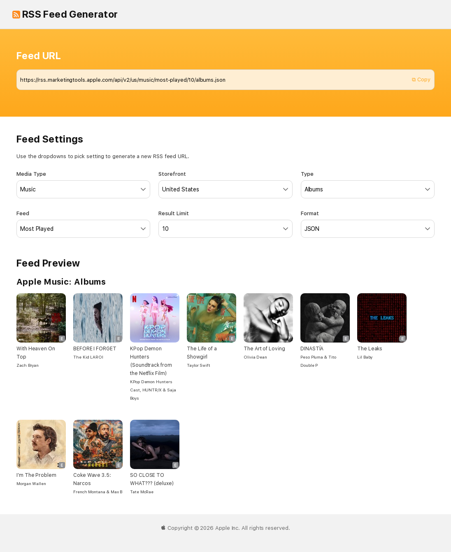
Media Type (83, 184)
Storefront (225, 184)
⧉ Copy (421, 79)
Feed (83, 224)
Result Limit (225, 224)
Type (368, 184)
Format (368, 224)
